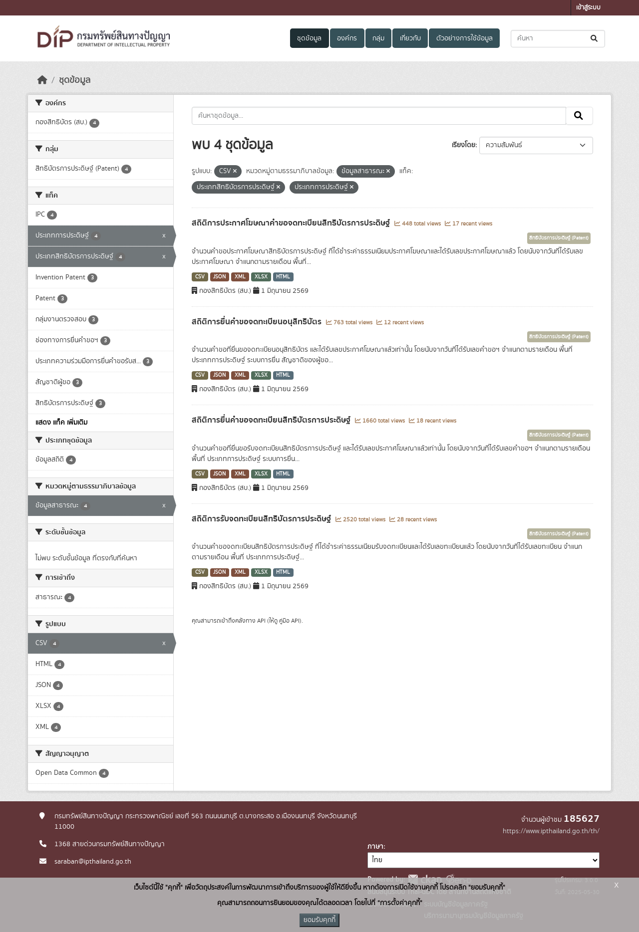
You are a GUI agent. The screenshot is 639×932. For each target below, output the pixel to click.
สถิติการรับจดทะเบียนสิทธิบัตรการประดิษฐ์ (262, 518)
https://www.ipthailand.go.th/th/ (551, 831)
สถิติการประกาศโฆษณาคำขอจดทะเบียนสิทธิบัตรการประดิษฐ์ (292, 223)
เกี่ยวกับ (410, 38)
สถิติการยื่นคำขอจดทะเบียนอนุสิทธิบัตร (257, 321)
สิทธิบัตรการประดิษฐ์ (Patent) (559, 237)
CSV (200, 277)
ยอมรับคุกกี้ (319, 920)
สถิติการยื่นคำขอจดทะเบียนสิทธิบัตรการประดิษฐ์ (272, 420)
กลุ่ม (378, 38)
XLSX (261, 277)
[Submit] (595, 38)
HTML (283, 277)
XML (240, 277)
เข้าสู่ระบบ (588, 7)
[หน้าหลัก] (42, 80)
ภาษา (375, 847)
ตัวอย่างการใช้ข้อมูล (464, 38)
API (261, 620)
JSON (219, 277)
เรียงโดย (463, 145)
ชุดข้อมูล (309, 38)
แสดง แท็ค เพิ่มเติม (61, 423)
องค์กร (347, 38)
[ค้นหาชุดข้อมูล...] (558, 38)
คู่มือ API (289, 620)
